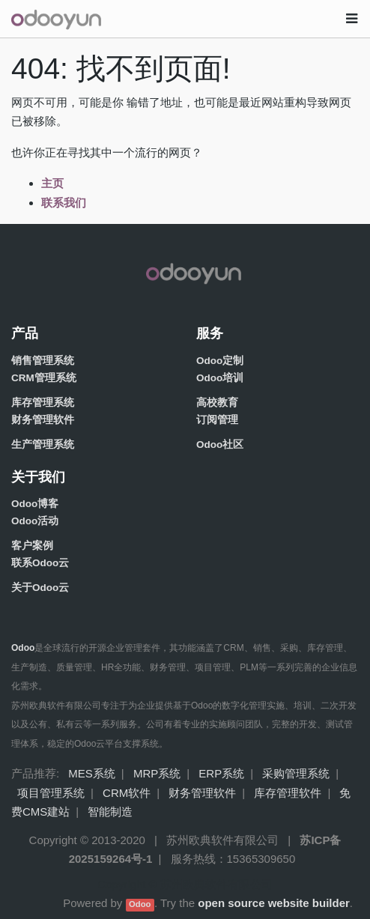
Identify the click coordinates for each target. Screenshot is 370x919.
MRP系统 (157, 773)
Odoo (140, 904)
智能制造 (110, 811)
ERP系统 (221, 773)
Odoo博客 (34, 503)
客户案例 (32, 545)
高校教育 (217, 402)
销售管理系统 (42, 360)
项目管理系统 (51, 792)
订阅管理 (217, 419)
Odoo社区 (219, 444)
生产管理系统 (42, 444)
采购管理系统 (296, 773)
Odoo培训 (219, 377)
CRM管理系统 (43, 377)
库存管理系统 (42, 402)
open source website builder (274, 903)
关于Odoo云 (40, 587)
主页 (52, 183)
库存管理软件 (287, 792)
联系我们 (63, 202)
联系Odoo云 (40, 562)
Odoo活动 (34, 521)
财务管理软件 (42, 419)
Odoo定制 (219, 360)
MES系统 (91, 773)
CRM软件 (127, 792)
